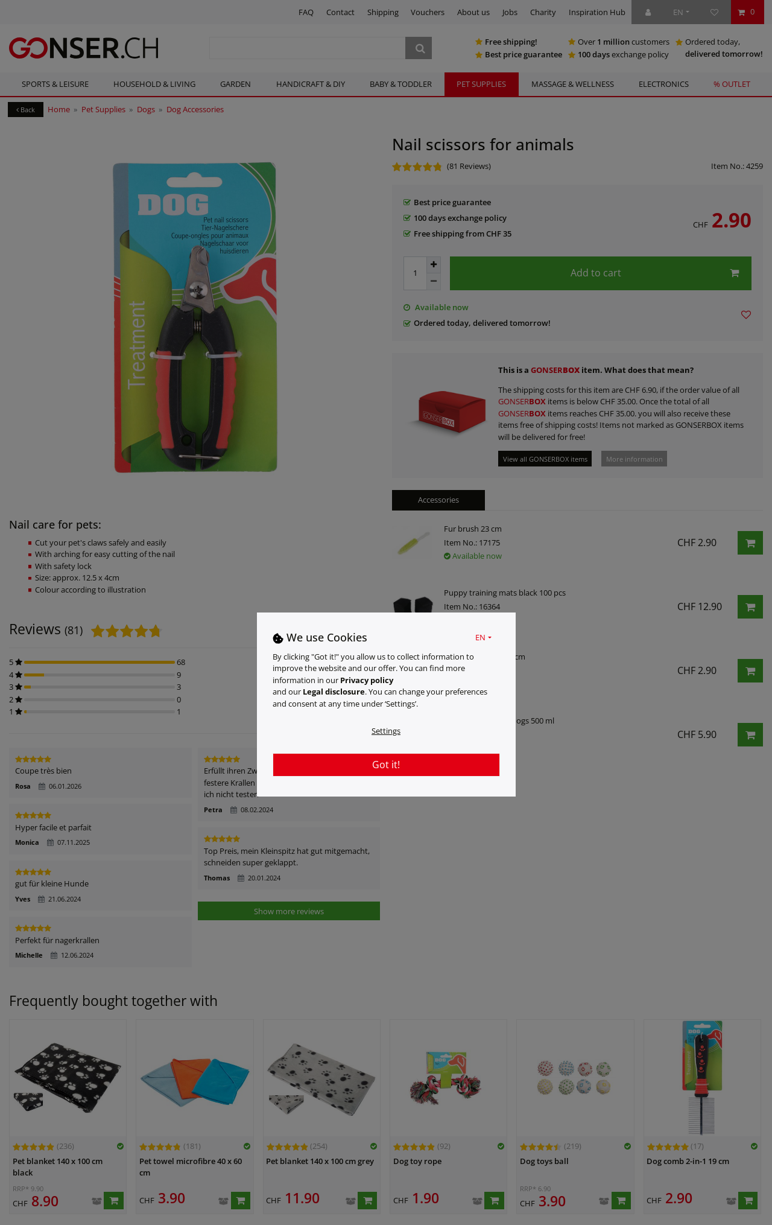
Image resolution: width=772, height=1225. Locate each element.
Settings (386, 730)
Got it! (386, 764)
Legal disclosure (334, 691)
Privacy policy (366, 680)
